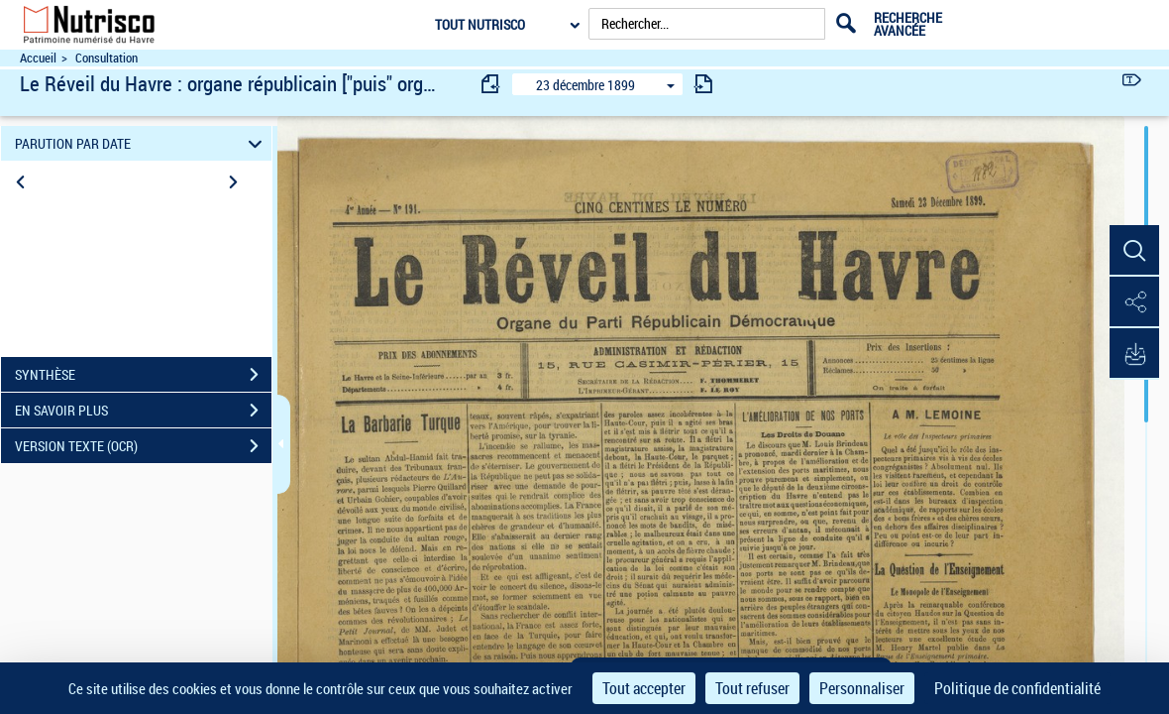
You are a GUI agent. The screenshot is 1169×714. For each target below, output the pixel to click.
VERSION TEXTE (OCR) (143, 446)
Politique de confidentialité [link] (1017, 688)
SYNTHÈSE (143, 375)
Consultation (106, 58)
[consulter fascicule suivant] (703, 83)
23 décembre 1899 (585, 84)
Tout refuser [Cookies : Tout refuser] (752, 688)
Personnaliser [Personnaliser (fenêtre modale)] (861, 688)
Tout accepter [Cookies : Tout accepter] (644, 688)
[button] (1134, 251)
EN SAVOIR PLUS (143, 410)
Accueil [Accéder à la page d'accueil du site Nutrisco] (38, 58)
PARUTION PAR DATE (141, 143)
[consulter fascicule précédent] (491, 83)
